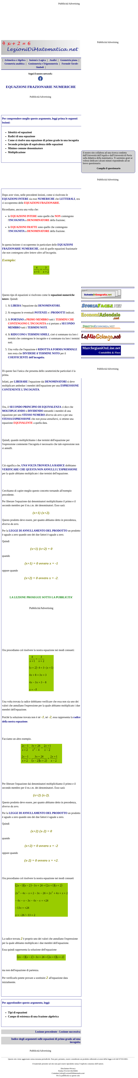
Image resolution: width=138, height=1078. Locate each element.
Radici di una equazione (21, 136)
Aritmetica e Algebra (15, 60)
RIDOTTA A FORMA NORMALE (57, 349)
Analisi (53, 60)
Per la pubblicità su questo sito (68, 1075)
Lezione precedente (46, 1031)
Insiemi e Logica (37, 60)
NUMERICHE (46, 198)
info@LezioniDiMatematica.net (72, 1073)
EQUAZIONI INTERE (15, 198)
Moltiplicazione (17, 152)
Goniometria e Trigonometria (43, 63)
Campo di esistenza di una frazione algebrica (33, 1016)
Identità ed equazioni (20, 132)
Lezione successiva (69, 1031)
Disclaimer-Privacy (68, 1068)
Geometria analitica (15, 63)
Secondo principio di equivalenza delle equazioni (35, 144)
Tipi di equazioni (17, 1012)
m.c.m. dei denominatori (40, 505)
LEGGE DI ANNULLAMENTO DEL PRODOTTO (38, 530)
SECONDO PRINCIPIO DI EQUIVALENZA (35, 406)
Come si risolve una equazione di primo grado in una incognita (43, 140)
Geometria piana (68, 60)
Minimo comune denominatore (25, 148)
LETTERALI (67, 198)
